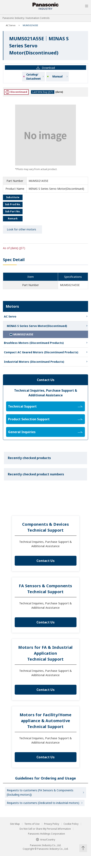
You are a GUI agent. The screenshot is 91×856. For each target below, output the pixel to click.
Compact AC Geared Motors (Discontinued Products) (41, 352)
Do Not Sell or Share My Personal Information (45, 829)
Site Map (15, 824)
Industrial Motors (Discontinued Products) (34, 362)
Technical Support (45, 406)
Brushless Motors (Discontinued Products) (34, 343)
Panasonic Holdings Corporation (46, 834)
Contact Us (45, 561)
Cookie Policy (71, 824)
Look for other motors (21, 229)
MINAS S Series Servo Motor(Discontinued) (37, 326)
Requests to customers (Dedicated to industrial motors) (43, 803)
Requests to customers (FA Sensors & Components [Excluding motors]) (40, 792)
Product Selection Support (45, 419)
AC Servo (10, 25)
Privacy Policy (51, 824)
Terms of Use (32, 824)
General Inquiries (45, 432)
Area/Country (45, 839)
